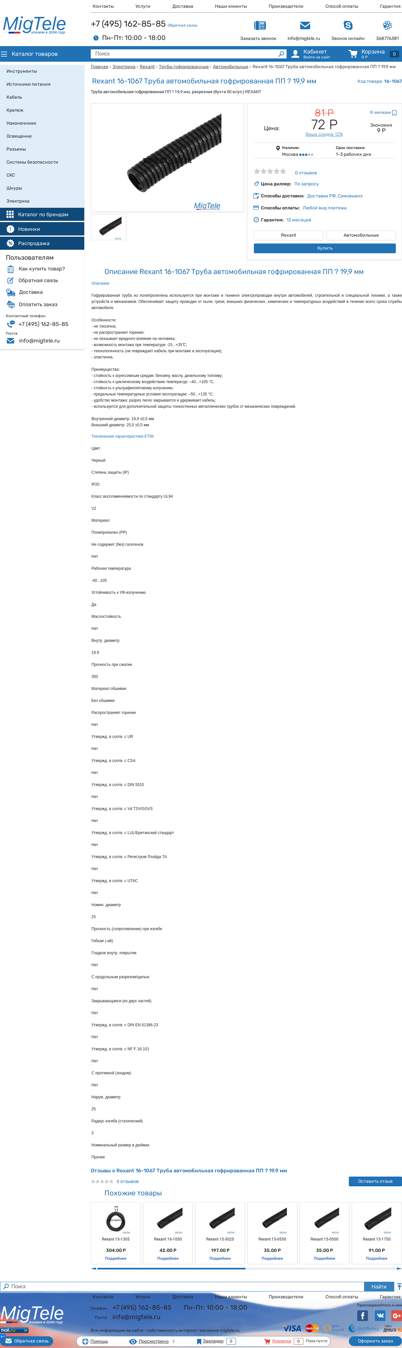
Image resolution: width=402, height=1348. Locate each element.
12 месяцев (299, 220)
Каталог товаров (29, 53)
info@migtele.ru (39, 340)
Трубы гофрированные (184, 66)
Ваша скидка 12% (324, 134)
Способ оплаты (341, 6)
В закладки (380, 112)
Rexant (147, 66)
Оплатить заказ (38, 304)
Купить (325, 248)
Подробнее (115, 1258)
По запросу (306, 184)
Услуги (143, 6)
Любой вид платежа (325, 208)
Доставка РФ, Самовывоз (334, 196)
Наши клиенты (231, 6)
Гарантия (390, 6)
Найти (379, 1287)
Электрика (124, 66)
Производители (286, 6)
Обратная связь (182, 25)
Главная (99, 66)
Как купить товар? (42, 268)
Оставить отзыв (375, 1181)
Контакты (103, 6)
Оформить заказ (375, 1341)
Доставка (182, 6)
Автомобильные (230, 66)
